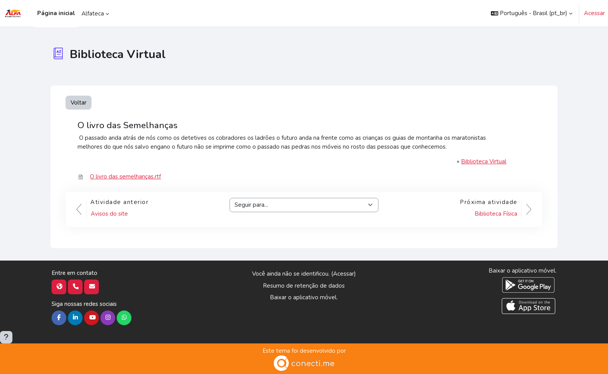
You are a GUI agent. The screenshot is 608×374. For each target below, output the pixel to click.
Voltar (78, 102)
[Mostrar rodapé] (6, 337)
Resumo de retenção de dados (304, 286)
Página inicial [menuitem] (56, 13)
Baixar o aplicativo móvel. (304, 297)
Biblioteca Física (496, 214)
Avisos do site (109, 214)
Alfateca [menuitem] (92, 13)
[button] (531, 13)
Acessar (594, 13)
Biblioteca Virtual (483, 161)
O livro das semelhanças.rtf (125, 176)
